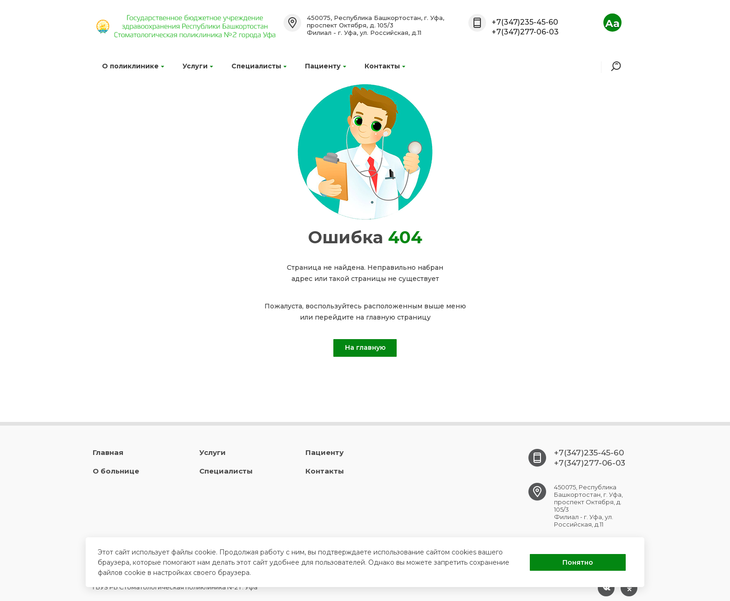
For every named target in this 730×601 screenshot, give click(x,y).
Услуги (197, 66)
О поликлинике (133, 66)
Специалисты (258, 66)
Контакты (385, 66)
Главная (108, 452)
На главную (365, 347)
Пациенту (325, 66)
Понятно (577, 562)
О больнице (116, 471)
